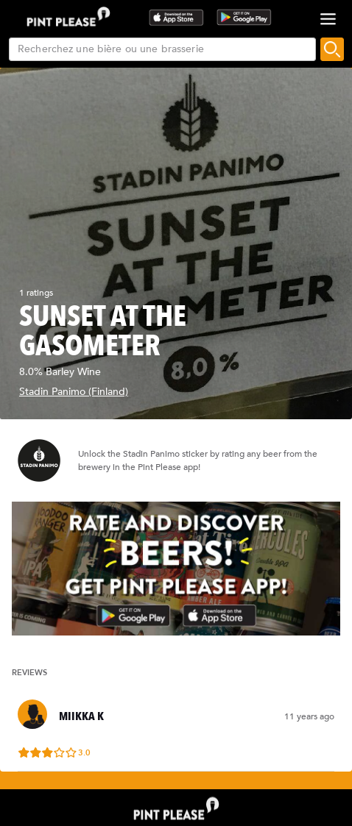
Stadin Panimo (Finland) (73, 392)
